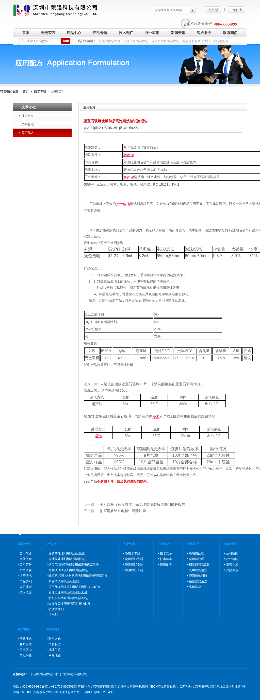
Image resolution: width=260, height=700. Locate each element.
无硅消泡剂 (220, 41)
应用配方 (28, 132)
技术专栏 (126, 33)
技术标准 (28, 124)
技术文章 (28, 116)
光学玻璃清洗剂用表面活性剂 (68, 570)
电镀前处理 (196, 559)
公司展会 (26, 570)
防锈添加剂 (56, 609)
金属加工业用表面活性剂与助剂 (69, 603)
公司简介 (26, 553)
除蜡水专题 (132, 553)
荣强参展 (232, 564)
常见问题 (26, 655)
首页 (25, 33)
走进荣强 (48, 33)
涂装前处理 (196, 553)
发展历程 (26, 559)
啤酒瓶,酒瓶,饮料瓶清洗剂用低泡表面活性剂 (78, 576)
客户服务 (204, 33)
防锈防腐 (195, 587)
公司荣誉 (26, 564)
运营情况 (26, 576)
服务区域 (26, 650)
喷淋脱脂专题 (134, 570)
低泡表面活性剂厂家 (44, 674)
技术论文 (26, 592)
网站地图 (54, 655)
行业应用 (152, 33)
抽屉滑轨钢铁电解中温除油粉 (115, 511)
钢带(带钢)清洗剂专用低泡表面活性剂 (73, 564)
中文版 (213, 10)
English (236, 10)
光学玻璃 (123, 204)
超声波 (128, 155)
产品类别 (26, 581)
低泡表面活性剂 (109, 41)
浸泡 (155, 417)
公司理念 (26, 587)
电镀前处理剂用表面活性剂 (66, 559)
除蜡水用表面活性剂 (165, 41)
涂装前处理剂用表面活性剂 (66, 553)
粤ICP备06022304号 (99, 692)
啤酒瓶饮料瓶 (198, 576)
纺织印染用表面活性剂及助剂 (68, 598)
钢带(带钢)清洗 (199, 564)
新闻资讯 (178, 33)
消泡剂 (53, 615)
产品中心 (74, 33)
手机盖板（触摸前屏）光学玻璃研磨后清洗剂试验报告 (134, 504)
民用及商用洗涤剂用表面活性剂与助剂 (74, 587)
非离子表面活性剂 (136, 41)
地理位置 (54, 650)
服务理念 (26, 638)
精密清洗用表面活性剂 (63, 581)
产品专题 (100, 33)
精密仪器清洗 (198, 581)
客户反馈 (26, 644)
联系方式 (54, 638)
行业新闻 (232, 559)
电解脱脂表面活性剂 (196, 41)
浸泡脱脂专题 (134, 564)
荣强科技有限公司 (75, 674)
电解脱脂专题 (134, 559)
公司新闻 (232, 553)
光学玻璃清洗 (198, 570)
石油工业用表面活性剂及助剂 (68, 592)
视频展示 (232, 570)
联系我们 (230, 33)
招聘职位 (54, 644)
